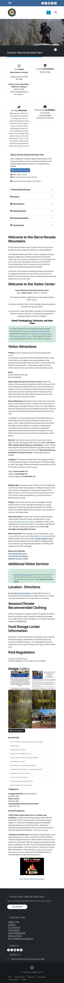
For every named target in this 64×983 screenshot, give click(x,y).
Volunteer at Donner (17, 761)
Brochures (14, 197)
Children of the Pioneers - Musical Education (26, 769)
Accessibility (41, 977)
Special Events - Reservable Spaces (22, 765)
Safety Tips (13, 921)
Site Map (24, 979)
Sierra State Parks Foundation (21, 785)
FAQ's (9, 977)
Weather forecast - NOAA (18, 559)
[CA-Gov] (9, 3)
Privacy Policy (31, 977)
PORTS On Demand (41, 830)
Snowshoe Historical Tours (20, 773)
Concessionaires (17, 225)
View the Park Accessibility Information (27, 181)
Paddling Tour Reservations (41, 334)
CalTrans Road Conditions (18, 556)
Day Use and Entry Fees (20, 170)
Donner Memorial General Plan (21, 781)
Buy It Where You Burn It (20, 938)
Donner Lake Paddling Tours (20, 754)
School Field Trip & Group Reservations (24, 758)
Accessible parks (14, 979)
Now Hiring (14, 746)
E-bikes (11, 924)
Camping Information (18, 750)
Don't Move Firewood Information (32, 879)
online (35, 495)
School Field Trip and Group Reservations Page (30, 331)
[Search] (55, 12)
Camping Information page (27, 467)
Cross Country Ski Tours (19, 777)
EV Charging (14, 927)
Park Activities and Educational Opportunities (26, 742)
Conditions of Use (19, 977)
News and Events (17, 204)
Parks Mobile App (16, 932)
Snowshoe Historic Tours (22, 336)
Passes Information (18, 211)
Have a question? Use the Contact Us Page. (28, 959)
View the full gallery (17, 730)
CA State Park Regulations (17, 658)
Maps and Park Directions (20, 189)
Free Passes (14, 930)
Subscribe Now (17, 907)
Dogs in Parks (15, 935)
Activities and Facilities (19, 218)
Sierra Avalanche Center (17, 554)
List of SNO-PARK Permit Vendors (37, 536)
